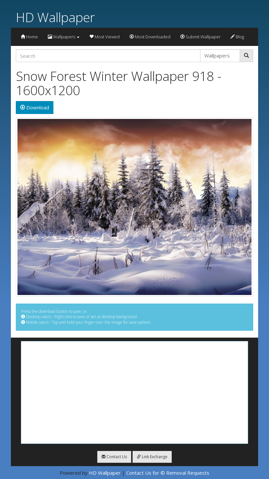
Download (34, 107)
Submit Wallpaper (200, 37)
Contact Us (114, 457)
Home (29, 37)
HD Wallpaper (55, 17)
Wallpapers (63, 37)
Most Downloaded (150, 37)
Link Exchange (152, 457)
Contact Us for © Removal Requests (167, 472)
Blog (237, 37)
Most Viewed (104, 37)
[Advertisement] (134, 392)
